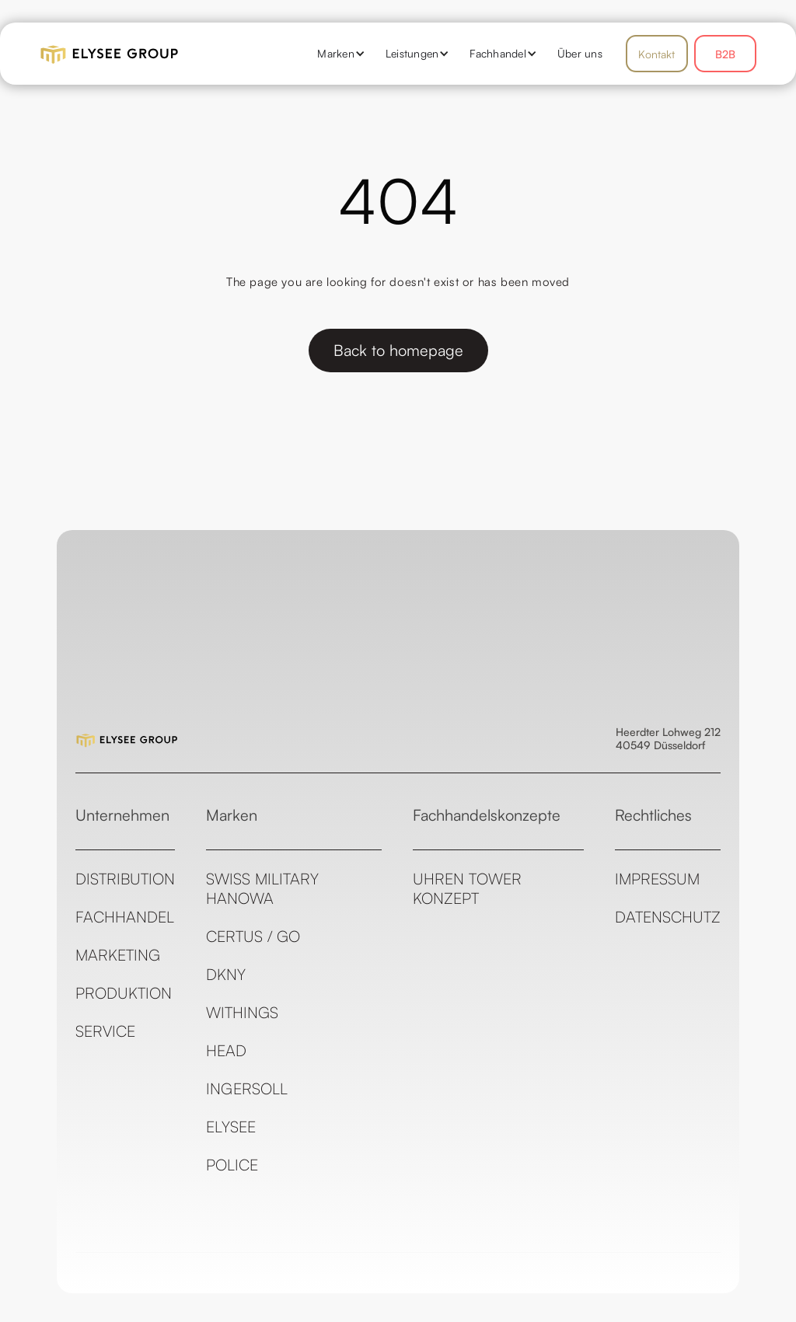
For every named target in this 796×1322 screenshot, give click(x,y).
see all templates (676, 1312)
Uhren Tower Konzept (467, 888)
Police (232, 1164)
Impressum (657, 878)
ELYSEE (231, 1126)
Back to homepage (398, 350)
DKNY (226, 974)
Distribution (125, 878)
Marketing (117, 954)
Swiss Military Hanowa (262, 888)
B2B (725, 54)
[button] (336, 53)
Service (105, 1031)
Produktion (123, 993)
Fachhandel (124, 916)
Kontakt (656, 54)
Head (226, 1050)
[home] (156, 54)
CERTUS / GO (253, 936)
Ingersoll (247, 1088)
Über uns (579, 53)
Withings (242, 1012)
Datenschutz (668, 916)
